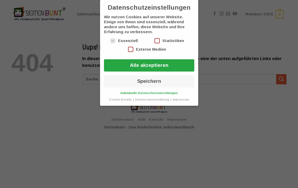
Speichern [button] (149, 81)
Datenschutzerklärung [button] (152, 99)
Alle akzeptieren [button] (149, 65)
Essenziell (124, 40)
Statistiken (169, 40)
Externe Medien (147, 49)
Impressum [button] (181, 99)
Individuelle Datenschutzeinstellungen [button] (149, 93)
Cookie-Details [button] (121, 99)
